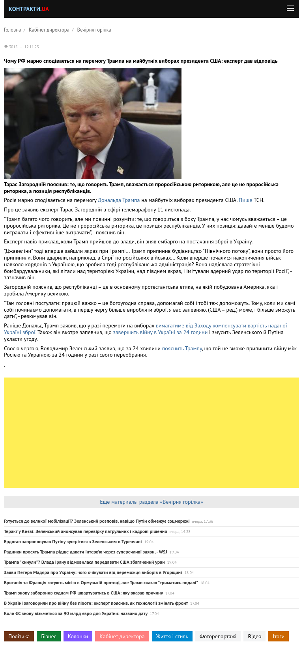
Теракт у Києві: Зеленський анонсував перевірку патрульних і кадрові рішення (85, 531)
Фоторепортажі (218, 636)
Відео (254, 636)
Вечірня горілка (94, 29)
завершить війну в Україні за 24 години (160, 332)
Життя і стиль (172, 636)
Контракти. (29, 9)
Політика (19, 636)
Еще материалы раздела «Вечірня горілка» (151, 501)
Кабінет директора (49, 29)
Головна (12, 29)
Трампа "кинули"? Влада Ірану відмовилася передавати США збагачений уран (84, 562)
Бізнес (48, 636)
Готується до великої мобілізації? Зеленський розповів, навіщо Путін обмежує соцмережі (97, 521)
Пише (245, 200)
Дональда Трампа (119, 200)
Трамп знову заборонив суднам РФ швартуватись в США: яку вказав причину (83, 593)
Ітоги (278, 636)
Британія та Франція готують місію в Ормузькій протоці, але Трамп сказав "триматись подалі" (101, 582)
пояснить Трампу (182, 348)
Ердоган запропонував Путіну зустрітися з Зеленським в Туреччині (73, 541)
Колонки (78, 636)
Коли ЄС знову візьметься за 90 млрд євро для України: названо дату (76, 613)
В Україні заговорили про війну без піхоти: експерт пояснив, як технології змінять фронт (96, 603)
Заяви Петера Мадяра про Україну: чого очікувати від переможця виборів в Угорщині (93, 572)
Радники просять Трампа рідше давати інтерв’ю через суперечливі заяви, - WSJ (85, 552)
